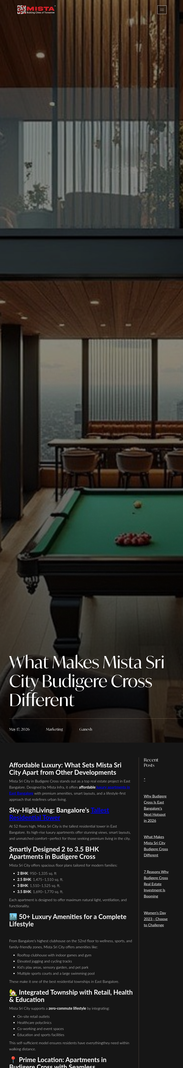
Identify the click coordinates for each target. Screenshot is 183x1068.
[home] (36, 9)
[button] (162, 9)
